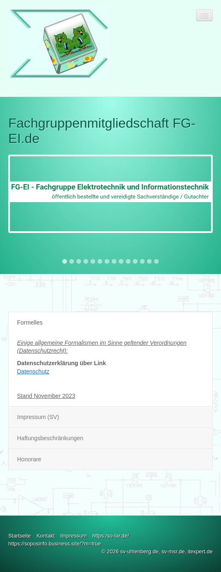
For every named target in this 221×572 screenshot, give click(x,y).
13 (149, 261)
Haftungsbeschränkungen (50, 438)
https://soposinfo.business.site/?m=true (54, 543)
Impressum (73, 536)
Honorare (29, 459)
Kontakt (46, 536)
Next (206, 109)
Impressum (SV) (38, 417)
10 (128, 261)
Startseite (19, 536)
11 (135, 261)
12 (142, 261)
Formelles (29, 322)
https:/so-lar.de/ (110, 536)
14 (156, 261)
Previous (14, 109)
